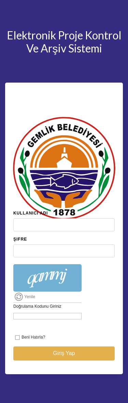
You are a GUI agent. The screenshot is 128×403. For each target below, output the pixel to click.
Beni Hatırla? (33, 337)
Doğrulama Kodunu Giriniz (37, 306)
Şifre (20, 239)
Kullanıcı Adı (30, 213)
